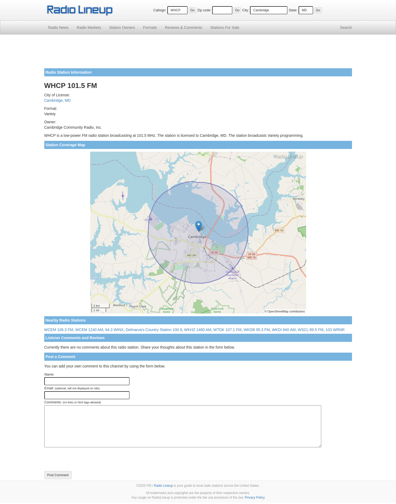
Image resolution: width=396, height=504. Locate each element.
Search (346, 27)
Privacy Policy (255, 497)
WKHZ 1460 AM (197, 330)
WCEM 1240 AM (89, 330)
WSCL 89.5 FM (310, 330)
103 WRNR (335, 330)
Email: (72, 388)
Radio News (58, 27)
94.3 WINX (114, 330)
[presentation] (85, 459)
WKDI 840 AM (284, 330)
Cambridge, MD (57, 100)
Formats (150, 27)
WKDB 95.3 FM (256, 330)
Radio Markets (89, 27)
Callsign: (159, 10)
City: (245, 10)
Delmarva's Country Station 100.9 (154, 330)
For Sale (224, 27)
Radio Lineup (163, 486)
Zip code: (204, 10)
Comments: (73, 402)
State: (293, 10)
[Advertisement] (198, 53)
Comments (183, 27)
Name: (50, 374)
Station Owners (122, 27)
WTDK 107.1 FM (227, 330)
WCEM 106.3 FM (58, 330)
